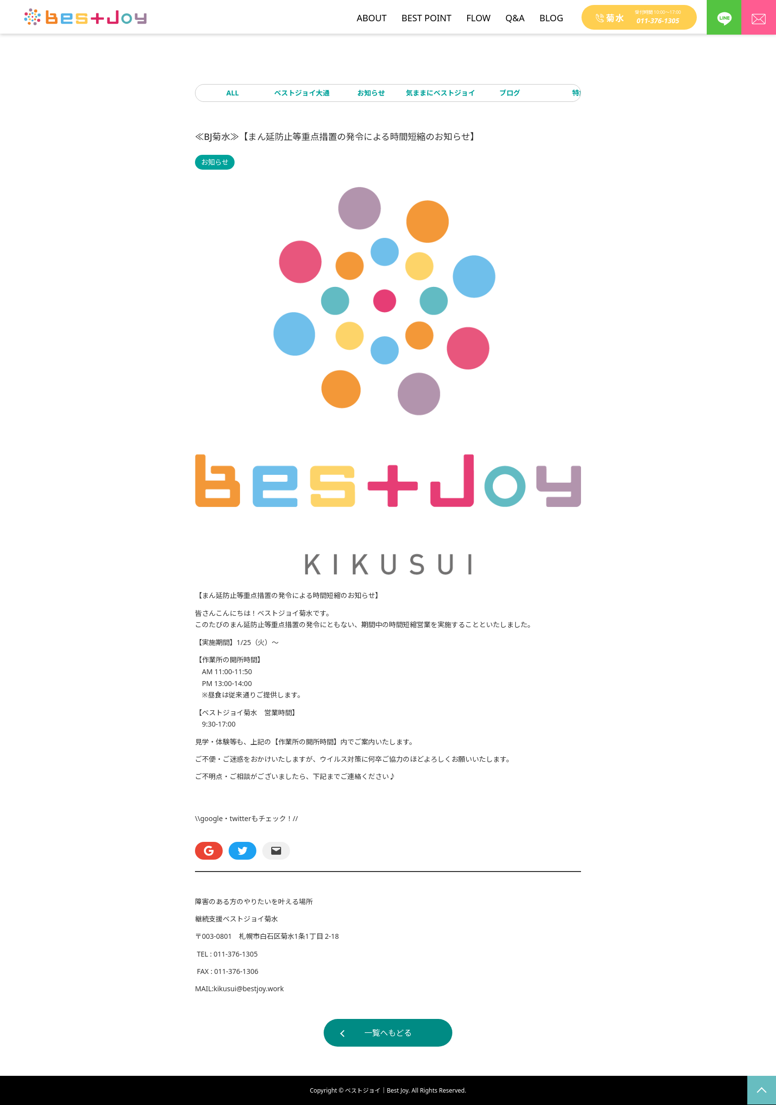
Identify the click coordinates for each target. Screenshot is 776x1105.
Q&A (515, 14)
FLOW (478, 14)
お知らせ (371, 92)
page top (761, 1090)
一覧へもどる (388, 1032)
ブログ (509, 92)
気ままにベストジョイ (440, 92)
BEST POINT (426, 14)
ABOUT (372, 14)
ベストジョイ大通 (302, 92)
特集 (579, 92)
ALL (232, 92)
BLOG (551, 14)
